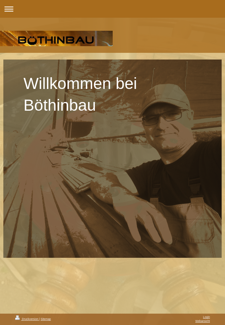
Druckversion (27, 319)
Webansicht (202, 321)
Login (206, 317)
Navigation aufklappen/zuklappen (112, 9)
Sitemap (46, 319)
